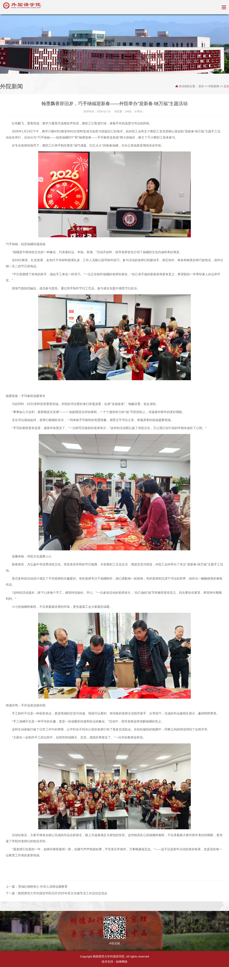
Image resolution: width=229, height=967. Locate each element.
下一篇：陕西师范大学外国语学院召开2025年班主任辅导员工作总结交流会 (56, 893)
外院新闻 (213, 86)
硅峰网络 (121, 961)
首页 (201, 86)
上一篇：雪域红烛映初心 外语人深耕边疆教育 (37, 886)
